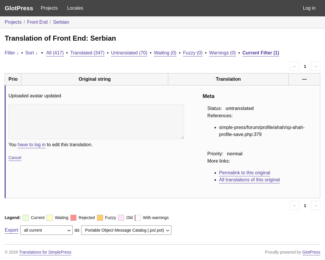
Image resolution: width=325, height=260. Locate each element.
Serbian (61, 22)
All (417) (55, 52)
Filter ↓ (12, 52)
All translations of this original (249, 179)
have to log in (31, 144)
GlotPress (19, 8)
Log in (309, 8)
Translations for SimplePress (45, 252)
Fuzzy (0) (193, 52)
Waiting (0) (165, 52)
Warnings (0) (222, 52)
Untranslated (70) (129, 52)
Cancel (14, 157)
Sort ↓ (31, 52)
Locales (75, 8)
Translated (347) (87, 52)
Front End (37, 22)
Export (11, 230)
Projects (49, 8)
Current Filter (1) (260, 52)
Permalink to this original (244, 172)
